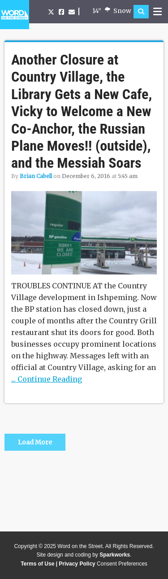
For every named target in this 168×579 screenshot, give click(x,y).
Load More (35, 442)
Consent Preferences (122, 564)
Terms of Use (37, 564)
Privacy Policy (77, 564)
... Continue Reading (46, 378)
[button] (141, 11)
